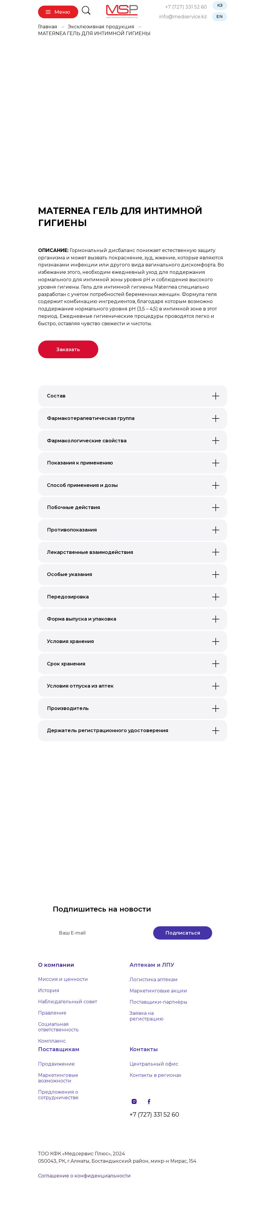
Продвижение (56, 1064)
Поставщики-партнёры (158, 1002)
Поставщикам (58, 1049)
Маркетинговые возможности (58, 1078)
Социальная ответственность (58, 1027)
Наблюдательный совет (67, 1001)
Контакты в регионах (155, 1075)
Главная (47, 27)
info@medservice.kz (183, 16)
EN (219, 16)
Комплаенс (52, 1041)
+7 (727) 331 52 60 (186, 7)
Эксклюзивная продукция (101, 27)
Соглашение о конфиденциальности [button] (84, 1176)
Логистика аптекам (154, 979)
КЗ (220, 5)
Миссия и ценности (63, 979)
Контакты (144, 1049)
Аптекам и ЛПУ (152, 965)
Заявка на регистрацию (146, 1016)
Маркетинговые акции (158, 991)
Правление (52, 1013)
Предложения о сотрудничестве (58, 1094)
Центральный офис (154, 1064)
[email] (100, 933)
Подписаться (182, 933)
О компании (56, 965)
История (48, 990)
